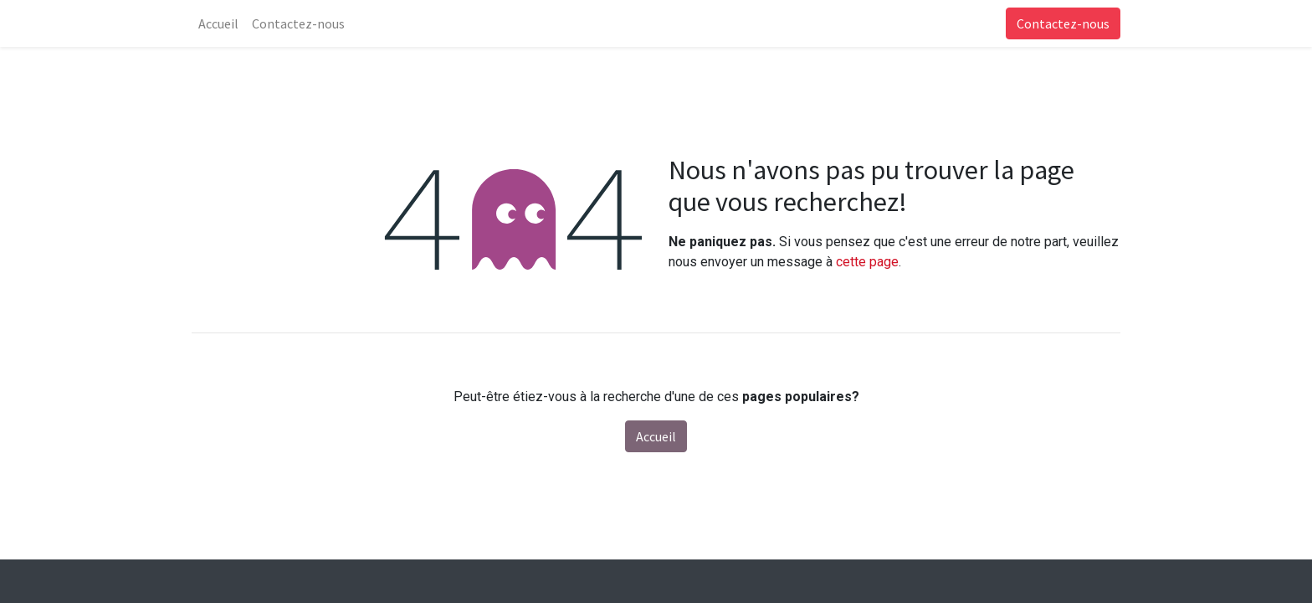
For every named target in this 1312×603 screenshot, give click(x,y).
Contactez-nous (1063, 23)
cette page (867, 262)
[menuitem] (218, 23)
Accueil (656, 436)
